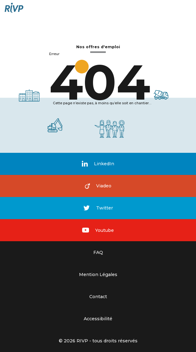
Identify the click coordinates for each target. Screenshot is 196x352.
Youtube (98, 230)
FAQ (98, 252)
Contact (98, 296)
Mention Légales (98, 274)
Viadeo (98, 185)
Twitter (98, 207)
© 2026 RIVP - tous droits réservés (98, 341)
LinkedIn (98, 163)
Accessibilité (98, 318)
